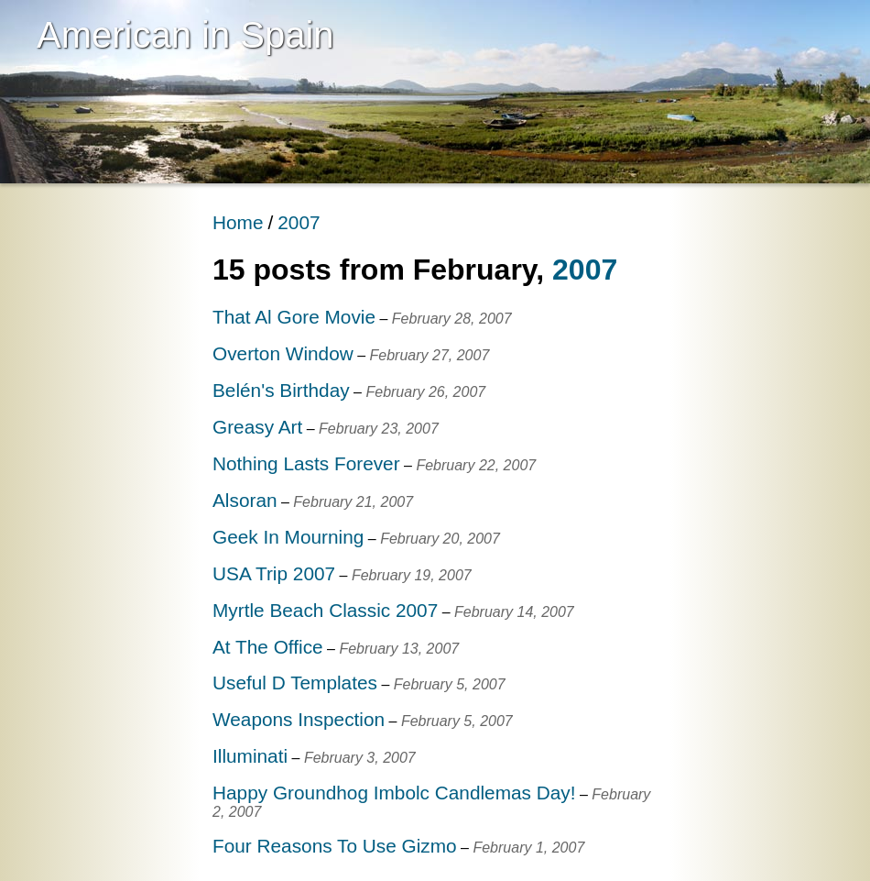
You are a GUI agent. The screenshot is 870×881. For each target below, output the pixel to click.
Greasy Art (257, 426)
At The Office (267, 646)
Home (237, 222)
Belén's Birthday (281, 390)
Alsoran (244, 500)
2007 (298, 222)
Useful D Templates (294, 682)
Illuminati (250, 755)
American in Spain (185, 35)
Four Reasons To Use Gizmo (334, 845)
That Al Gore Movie (293, 316)
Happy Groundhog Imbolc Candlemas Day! (394, 792)
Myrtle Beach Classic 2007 (325, 610)
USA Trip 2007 (273, 573)
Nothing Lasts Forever (306, 463)
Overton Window (282, 353)
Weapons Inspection (298, 719)
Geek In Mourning (288, 536)
